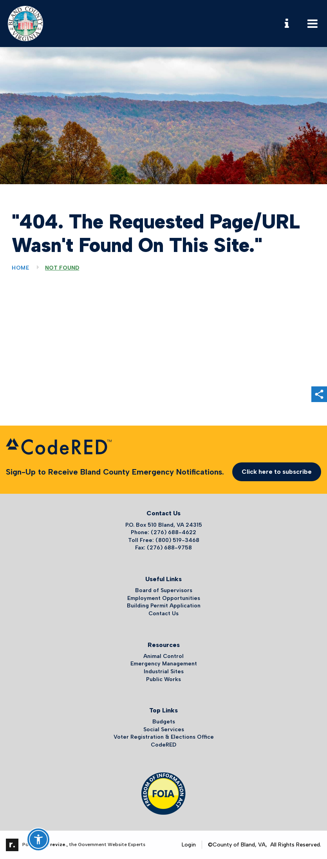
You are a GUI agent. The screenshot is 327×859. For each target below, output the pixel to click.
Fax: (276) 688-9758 (163, 547)
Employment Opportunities (163, 598)
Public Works (163, 679)
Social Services (163, 729)
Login (189, 844)
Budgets (163, 721)
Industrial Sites (164, 671)
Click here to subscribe (277, 471)
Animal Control (163, 656)
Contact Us (163, 613)
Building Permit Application (164, 605)
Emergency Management (163, 663)
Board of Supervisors (163, 590)
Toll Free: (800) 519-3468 (163, 540)
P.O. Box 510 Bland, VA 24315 (163, 525)
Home (20, 268)
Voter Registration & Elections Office (164, 737)
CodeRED (163, 744)
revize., (59, 844)
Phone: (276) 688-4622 (163, 532)
